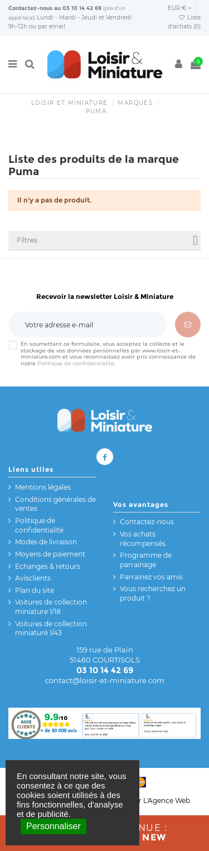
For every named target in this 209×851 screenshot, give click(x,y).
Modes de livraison (46, 542)
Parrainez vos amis (151, 577)
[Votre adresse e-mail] (87, 324)
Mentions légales (43, 487)
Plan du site (34, 590)
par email (51, 26)
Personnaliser (53, 826)
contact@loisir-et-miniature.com (104, 680)
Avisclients (33, 578)
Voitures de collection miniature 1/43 (51, 628)
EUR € (180, 8)
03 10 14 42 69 (81, 8)
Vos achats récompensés (143, 539)
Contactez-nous (30, 8)
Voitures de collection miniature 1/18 (51, 607)
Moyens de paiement (50, 554)
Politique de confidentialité (75, 363)
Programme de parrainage (146, 560)
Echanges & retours (47, 566)
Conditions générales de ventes (55, 504)
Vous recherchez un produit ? (153, 593)
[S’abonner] (188, 324)
